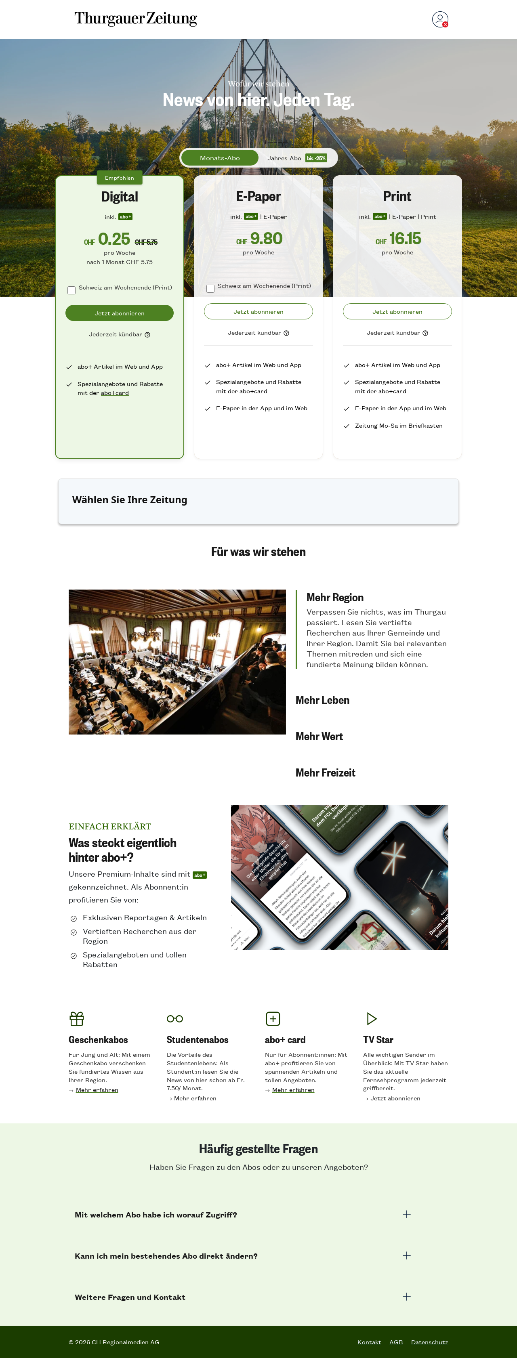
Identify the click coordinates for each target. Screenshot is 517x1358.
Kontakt (369, 1341)
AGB (396, 1341)
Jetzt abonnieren (395, 1098)
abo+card (115, 392)
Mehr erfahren (97, 1089)
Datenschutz (429, 1341)
